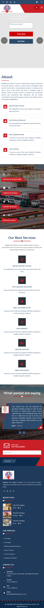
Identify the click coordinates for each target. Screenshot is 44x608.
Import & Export (9, 550)
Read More (14, 99)
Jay (15, 523)
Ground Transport (9, 554)
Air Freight (7, 538)
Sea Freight (7, 542)
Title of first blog (18, 505)
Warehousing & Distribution (12, 546)
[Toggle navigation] (42, 7)
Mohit (16, 515)
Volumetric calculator (10, 558)
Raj (15, 508)
